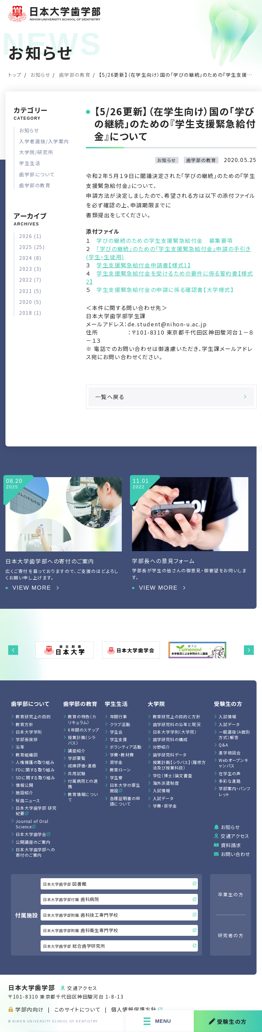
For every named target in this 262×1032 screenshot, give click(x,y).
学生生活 (29, 163)
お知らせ (40, 74)
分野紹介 (161, 747)
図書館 (119, 884)
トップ (15, 74)
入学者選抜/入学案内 (44, 141)
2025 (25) (32, 247)
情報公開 (24, 785)
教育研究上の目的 (33, 716)
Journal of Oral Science (32, 823)
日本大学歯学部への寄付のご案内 (35, 852)
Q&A (223, 745)
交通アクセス (235, 835)
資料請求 (231, 845)
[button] (13, 650)
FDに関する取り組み (35, 769)
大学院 (156, 703)
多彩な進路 (230, 781)
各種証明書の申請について (125, 801)
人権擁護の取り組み (35, 762)
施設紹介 (24, 792)
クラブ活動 (120, 724)
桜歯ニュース (28, 800)
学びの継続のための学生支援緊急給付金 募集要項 (165, 240)
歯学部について (37, 174)
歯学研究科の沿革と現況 (177, 724)
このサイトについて (77, 1009)
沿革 (20, 747)
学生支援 (118, 739)
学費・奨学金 (165, 806)
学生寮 (116, 777)
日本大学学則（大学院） (175, 732)
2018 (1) (30, 312)
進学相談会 (230, 752)
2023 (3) (30, 268)
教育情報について (83, 796)
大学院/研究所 (36, 152)
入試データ (163, 798)
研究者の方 (231, 935)
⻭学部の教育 (80, 703)
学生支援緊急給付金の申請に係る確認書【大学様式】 (165, 289)
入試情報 (161, 790)
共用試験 (76, 773)
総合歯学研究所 (119, 946)
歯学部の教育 (75, 74)
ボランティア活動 (126, 747)
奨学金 (116, 762)
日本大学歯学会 (31, 834)
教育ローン (120, 769)
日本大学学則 (29, 732)
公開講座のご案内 (33, 842)
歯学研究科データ (170, 754)
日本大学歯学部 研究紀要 (36, 810)
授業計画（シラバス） (82, 740)
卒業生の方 (231, 894)
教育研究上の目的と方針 (177, 716)
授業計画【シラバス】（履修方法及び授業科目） (179, 764)
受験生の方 (228, 1021)
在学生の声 (230, 773)
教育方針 (24, 724)
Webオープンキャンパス (233, 762)
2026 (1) (30, 236)
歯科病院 (119, 899)
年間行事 (118, 716)
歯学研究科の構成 (170, 739)
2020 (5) (30, 301)
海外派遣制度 (166, 783)
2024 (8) (30, 257)
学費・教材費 (122, 754)
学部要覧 (76, 758)
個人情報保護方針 (134, 1009)
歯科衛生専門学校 (119, 930)
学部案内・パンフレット (234, 791)
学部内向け (29, 1009)
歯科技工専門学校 (119, 915)
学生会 (116, 732)
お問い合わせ (235, 854)
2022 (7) (30, 279)
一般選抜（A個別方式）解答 (234, 734)
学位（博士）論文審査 (172, 775)
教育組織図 (27, 754)
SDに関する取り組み (35, 777)
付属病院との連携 (83, 783)
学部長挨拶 (27, 739)
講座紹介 (76, 750)
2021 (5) (30, 291)
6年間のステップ (83, 730)
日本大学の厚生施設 (125, 787)
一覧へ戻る (171, 397)
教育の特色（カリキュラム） (82, 719)
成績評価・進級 (82, 765)
